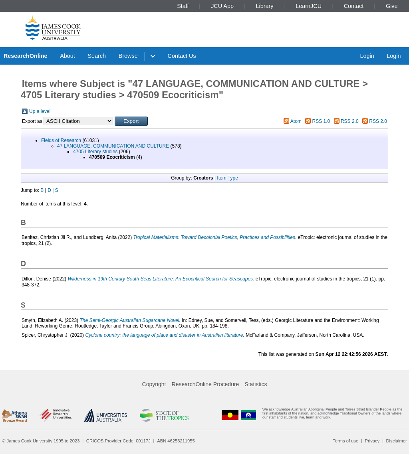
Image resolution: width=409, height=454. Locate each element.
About (67, 56)
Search (96, 56)
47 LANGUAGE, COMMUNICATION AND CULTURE (113, 146)
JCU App (222, 6)
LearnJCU (309, 6)
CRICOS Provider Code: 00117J (118, 440)
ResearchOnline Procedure (205, 384)
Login (367, 56)
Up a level (39, 111)
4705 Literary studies (95, 151)
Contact (354, 6)
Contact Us (182, 56)
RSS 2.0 (350, 121)
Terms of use (345, 440)
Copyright (154, 384)
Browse (128, 56)
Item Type (227, 178)
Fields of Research (61, 140)
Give (392, 6)
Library (265, 6)
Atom (296, 121)
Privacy (372, 440)
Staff (183, 6)
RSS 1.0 (321, 121)
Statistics (255, 384)
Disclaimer (396, 440)
